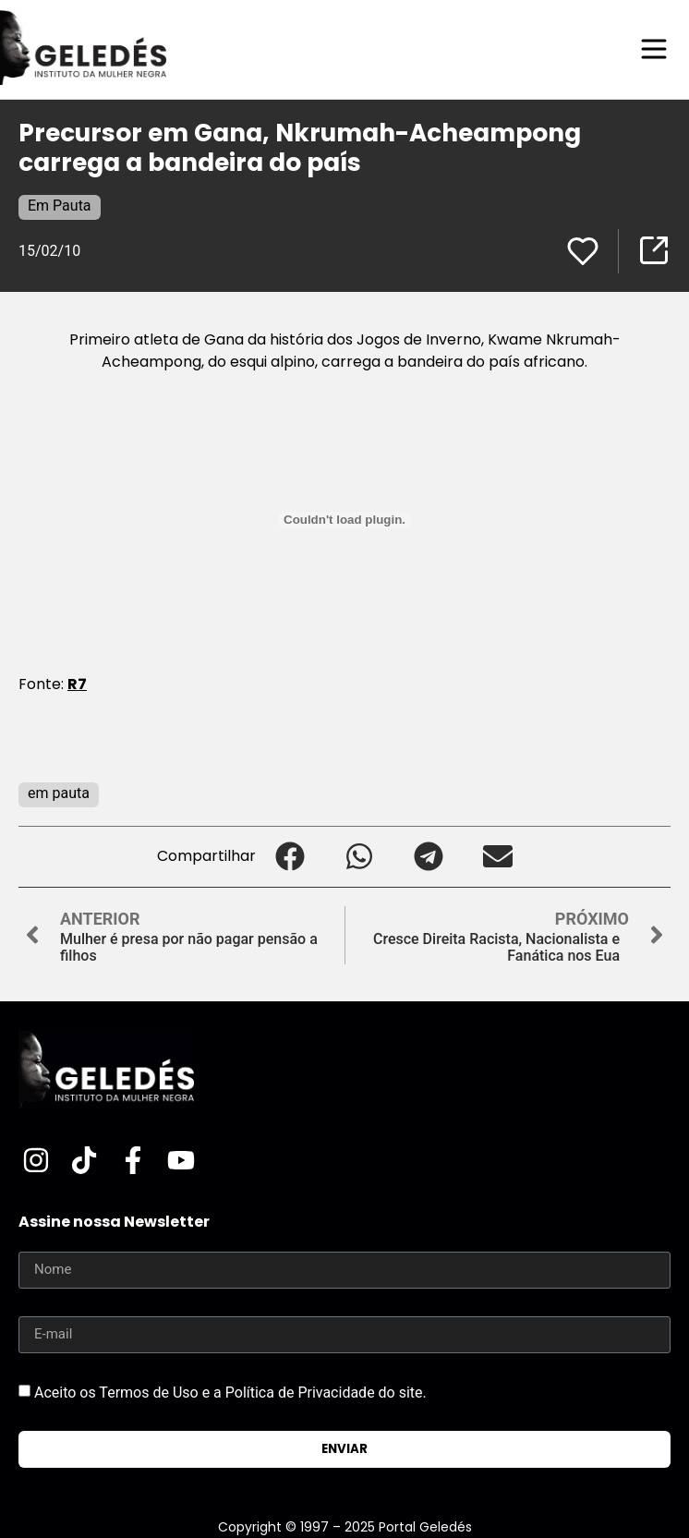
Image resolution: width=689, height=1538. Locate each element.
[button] (290, 857)
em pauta (59, 793)
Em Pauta (59, 205)
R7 (77, 684)
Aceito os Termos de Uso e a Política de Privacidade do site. (230, 1391)
